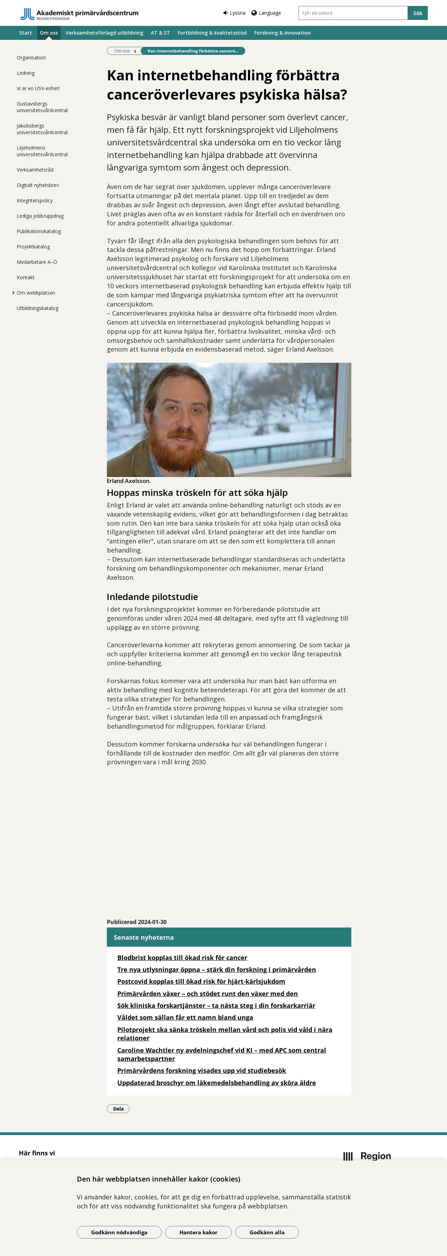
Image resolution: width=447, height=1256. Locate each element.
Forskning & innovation (282, 32)
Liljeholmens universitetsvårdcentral (42, 151)
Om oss (49, 32)
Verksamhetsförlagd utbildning (104, 32)
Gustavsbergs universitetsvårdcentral (42, 107)
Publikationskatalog (39, 231)
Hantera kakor (198, 1232)
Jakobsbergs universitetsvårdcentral (42, 129)
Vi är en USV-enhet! (38, 88)
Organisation (31, 57)
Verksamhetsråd (35, 169)
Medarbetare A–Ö (37, 262)
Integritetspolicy (35, 200)
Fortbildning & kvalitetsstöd (212, 32)
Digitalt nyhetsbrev (38, 185)
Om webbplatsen (36, 292)
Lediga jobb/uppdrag (40, 215)
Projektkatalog (33, 246)
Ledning (26, 73)
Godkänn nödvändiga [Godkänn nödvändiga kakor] (119, 1232)
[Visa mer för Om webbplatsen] (11, 292)
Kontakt (26, 277)
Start (25, 32)
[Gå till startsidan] (79, 14)
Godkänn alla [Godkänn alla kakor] (267, 1232)
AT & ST (160, 32)
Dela (121, 1108)
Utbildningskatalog (37, 308)
